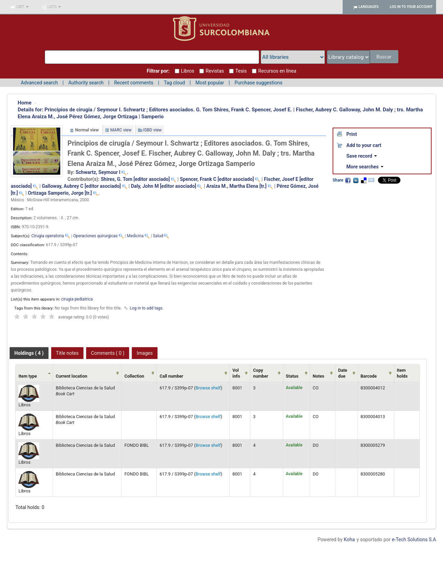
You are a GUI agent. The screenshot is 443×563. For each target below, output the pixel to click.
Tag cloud (174, 82)
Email (371, 180)
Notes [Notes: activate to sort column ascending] (319, 376)
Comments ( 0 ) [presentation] (108, 353)
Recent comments (133, 82)
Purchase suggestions (258, 82)
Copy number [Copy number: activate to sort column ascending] (260, 373)
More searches (364, 166)
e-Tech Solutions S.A (414, 539)
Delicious (363, 180)
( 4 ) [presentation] (29, 353)
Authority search (85, 82)
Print (351, 134)
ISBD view (152, 130)
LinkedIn (355, 180)
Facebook (347, 180)
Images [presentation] (145, 353)
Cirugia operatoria (47, 235)
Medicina (135, 235)
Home (24, 103)
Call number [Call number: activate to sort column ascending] (171, 376)
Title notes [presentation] (67, 353)
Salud (158, 235)
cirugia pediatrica (77, 299)
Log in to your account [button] (411, 7)
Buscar (384, 56)
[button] (19, 7)
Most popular (210, 82)
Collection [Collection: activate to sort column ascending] (134, 376)
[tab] (29, 353)
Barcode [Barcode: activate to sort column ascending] (369, 376)
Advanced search (39, 82)
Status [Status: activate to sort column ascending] (292, 376)
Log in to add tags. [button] (147, 308)
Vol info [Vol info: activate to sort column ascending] (236, 373)
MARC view (121, 130)
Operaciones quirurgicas (95, 235)
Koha (349, 539)
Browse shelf (208, 387)
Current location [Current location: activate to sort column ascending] (71, 376)
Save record (361, 156)
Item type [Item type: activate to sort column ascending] (27, 376)
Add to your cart (363, 145)
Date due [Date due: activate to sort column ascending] (342, 373)
